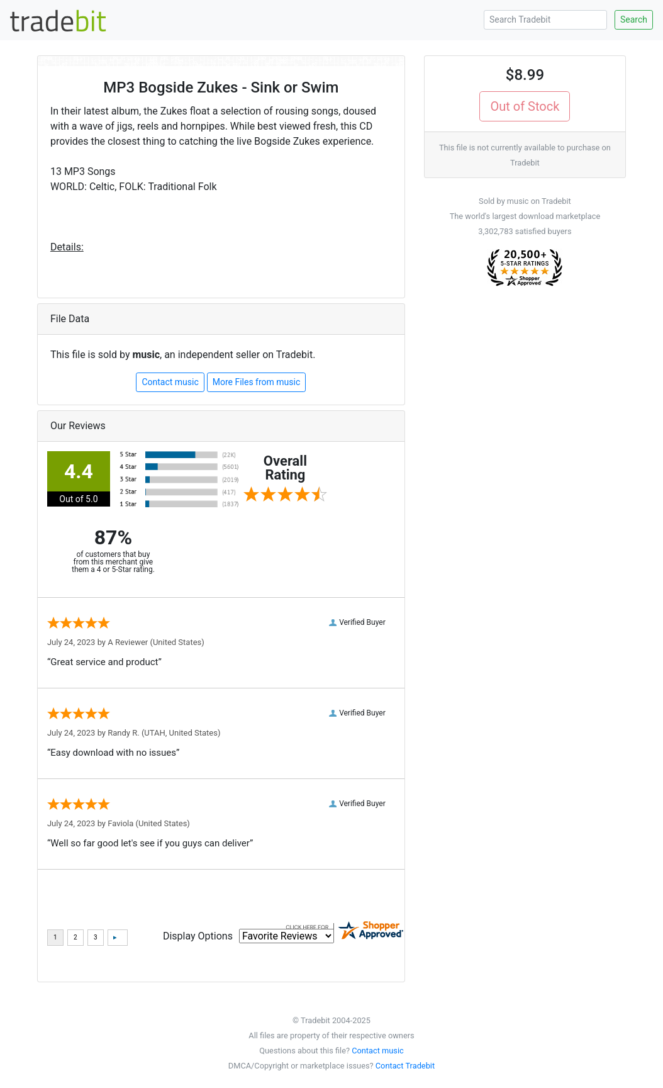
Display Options (198, 936)
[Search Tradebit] (545, 20)
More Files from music (257, 382)
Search (633, 19)
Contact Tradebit (405, 1065)
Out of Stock (524, 106)
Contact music (170, 382)
